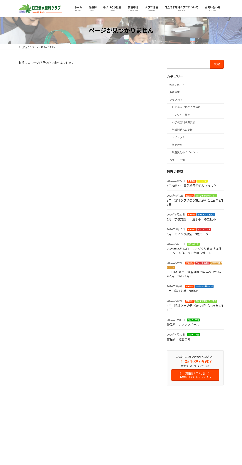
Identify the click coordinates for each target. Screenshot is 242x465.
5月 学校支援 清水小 (182, 291)
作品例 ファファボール (183, 324)
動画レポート (177, 84)
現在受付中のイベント (185, 152)
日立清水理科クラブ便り (186, 107)
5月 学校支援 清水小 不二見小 (191, 219)
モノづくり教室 (181, 114)
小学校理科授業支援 (183, 122)
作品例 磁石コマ (178, 339)
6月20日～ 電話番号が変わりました (191, 185)
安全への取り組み (31, 400)
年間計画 (177, 144)
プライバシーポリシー (58, 400)
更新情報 (174, 92)
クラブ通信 (175, 99)
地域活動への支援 (182, 129)
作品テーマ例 (177, 159)
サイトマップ (83, 400)
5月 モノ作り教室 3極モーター (189, 234)
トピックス (178, 137)
